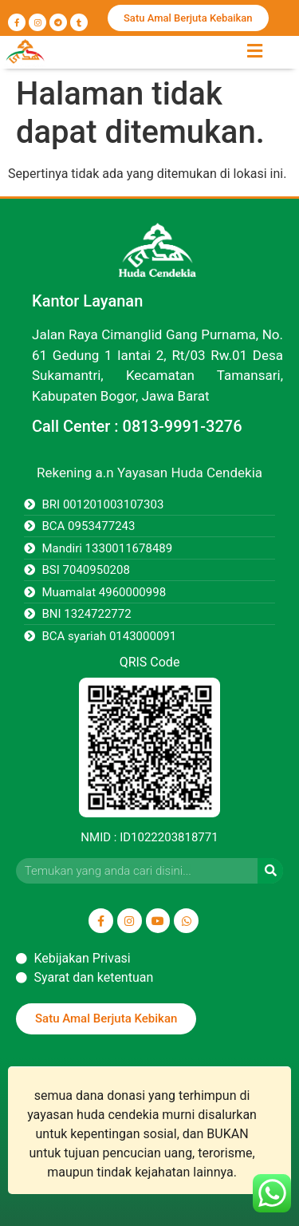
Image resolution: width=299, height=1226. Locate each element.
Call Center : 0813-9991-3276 (137, 426)
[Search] (270, 871)
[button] (254, 50)
